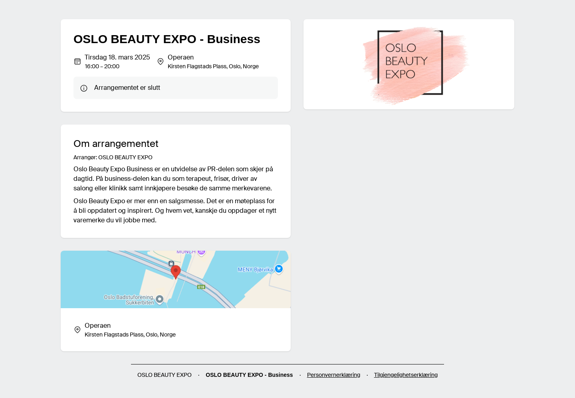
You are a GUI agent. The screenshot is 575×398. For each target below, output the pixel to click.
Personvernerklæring (333, 374)
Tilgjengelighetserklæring (406, 374)
